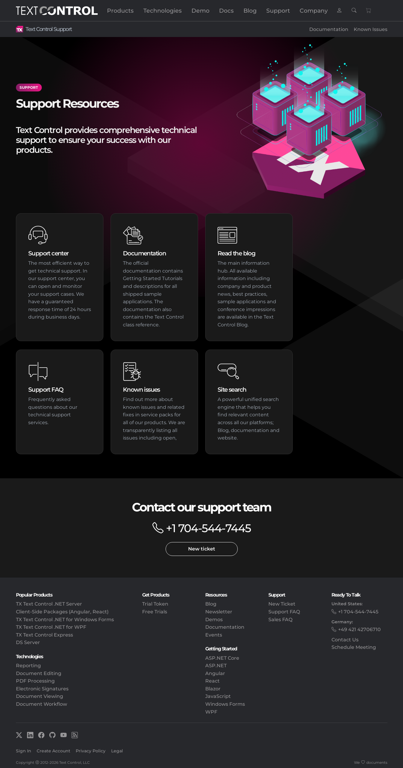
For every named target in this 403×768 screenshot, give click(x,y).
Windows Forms (225, 704)
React (212, 681)
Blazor (213, 689)
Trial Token (155, 604)
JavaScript (218, 696)
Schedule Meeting (353, 647)
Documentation (328, 29)
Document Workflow (41, 704)
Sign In (23, 751)
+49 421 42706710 (359, 629)
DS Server (28, 642)
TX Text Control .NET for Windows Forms (65, 619)
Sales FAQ (280, 619)
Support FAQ (284, 612)
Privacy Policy (90, 751)
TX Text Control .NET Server (49, 604)
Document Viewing (39, 696)
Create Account (53, 751)
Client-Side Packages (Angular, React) (62, 612)
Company (314, 10)
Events (213, 635)
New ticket (201, 549)
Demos (214, 619)
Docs (226, 10)
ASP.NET (216, 665)
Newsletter (218, 612)
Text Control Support (49, 29)
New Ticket (281, 604)
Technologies (162, 10)
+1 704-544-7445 (208, 528)
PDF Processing (35, 681)
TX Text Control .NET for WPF (51, 627)
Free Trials (154, 612)
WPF (211, 712)
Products (120, 10)
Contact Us (345, 640)
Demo (200, 10)
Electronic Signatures (42, 689)
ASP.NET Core (222, 658)
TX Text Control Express (44, 635)
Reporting (28, 665)
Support (278, 10)
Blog (250, 10)
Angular (215, 673)
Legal (117, 751)
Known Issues (370, 29)
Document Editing (38, 673)
